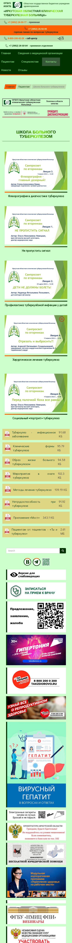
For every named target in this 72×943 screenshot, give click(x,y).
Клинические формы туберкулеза (33, 448)
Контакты (51, 61)
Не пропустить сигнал (36, 250)
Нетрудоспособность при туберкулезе (33, 504)
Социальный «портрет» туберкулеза (36, 418)
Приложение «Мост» (26, 517)
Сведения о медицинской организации (40, 53)
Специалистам (29, 61)
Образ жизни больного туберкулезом (33, 462)
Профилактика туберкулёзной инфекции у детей (36, 305)
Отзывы (22, 70)
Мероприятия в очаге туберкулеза (34, 476)
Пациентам (24, 86)
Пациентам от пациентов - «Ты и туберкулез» (34, 531)
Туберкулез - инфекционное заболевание (34, 434)
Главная (10, 86)
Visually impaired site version (24, 574)
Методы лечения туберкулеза (32, 490)
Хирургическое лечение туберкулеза (36, 359)
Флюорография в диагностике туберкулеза (36, 196)
